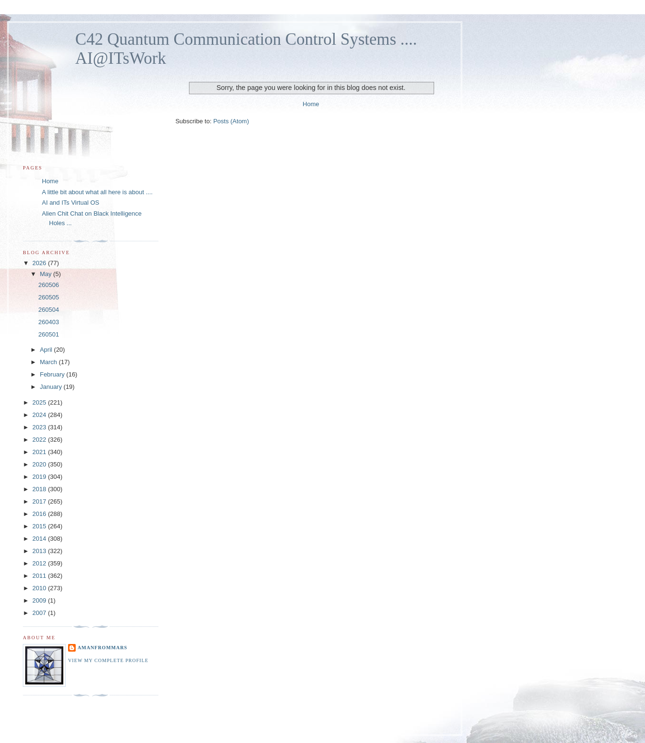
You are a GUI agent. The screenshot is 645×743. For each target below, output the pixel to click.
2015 (40, 526)
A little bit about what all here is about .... (97, 192)
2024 (40, 414)
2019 (40, 476)
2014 (40, 538)
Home (311, 104)
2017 (40, 501)
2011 (40, 575)
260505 (48, 297)
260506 (48, 284)
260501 (48, 334)
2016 (40, 513)
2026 (40, 263)
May (46, 273)
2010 (40, 588)
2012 (40, 563)
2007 (40, 612)
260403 (48, 322)
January (52, 386)
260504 (48, 309)
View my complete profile (108, 660)
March (49, 362)
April (47, 349)
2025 (40, 402)
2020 (40, 464)
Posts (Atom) (231, 121)
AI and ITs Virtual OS (70, 202)
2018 (40, 489)
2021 (40, 452)
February (53, 374)
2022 (40, 439)
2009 (40, 600)
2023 (40, 427)
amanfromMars (102, 647)
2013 (40, 551)
